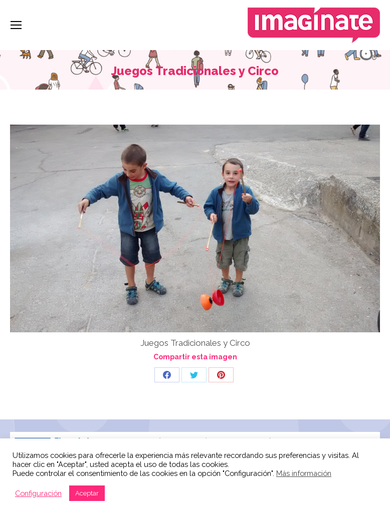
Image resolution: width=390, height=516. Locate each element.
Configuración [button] (38, 493)
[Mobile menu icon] (16, 25)
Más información (303, 473)
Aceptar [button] (87, 493)
